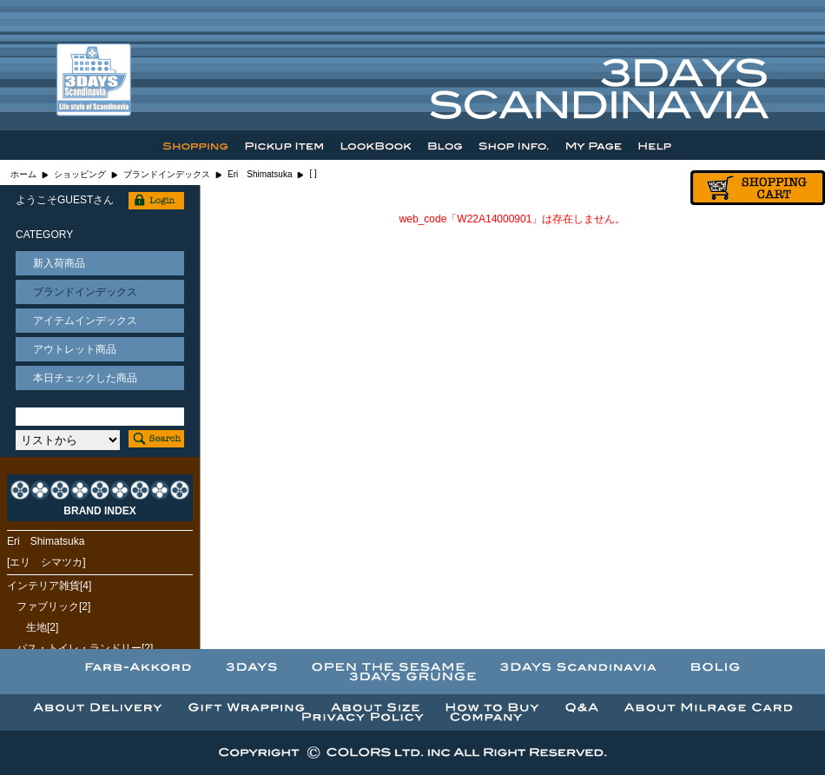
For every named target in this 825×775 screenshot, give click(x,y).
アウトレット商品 (74, 349)
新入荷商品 (59, 263)
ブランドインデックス (166, 174)
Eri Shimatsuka (260, 174)
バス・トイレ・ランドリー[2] (84, 648)
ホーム (23, 174)
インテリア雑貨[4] (49, 586)
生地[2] (42, 627)
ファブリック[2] (53, 606)
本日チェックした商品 (85, 378)
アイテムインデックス (85, 321)
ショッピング (80, 174)
